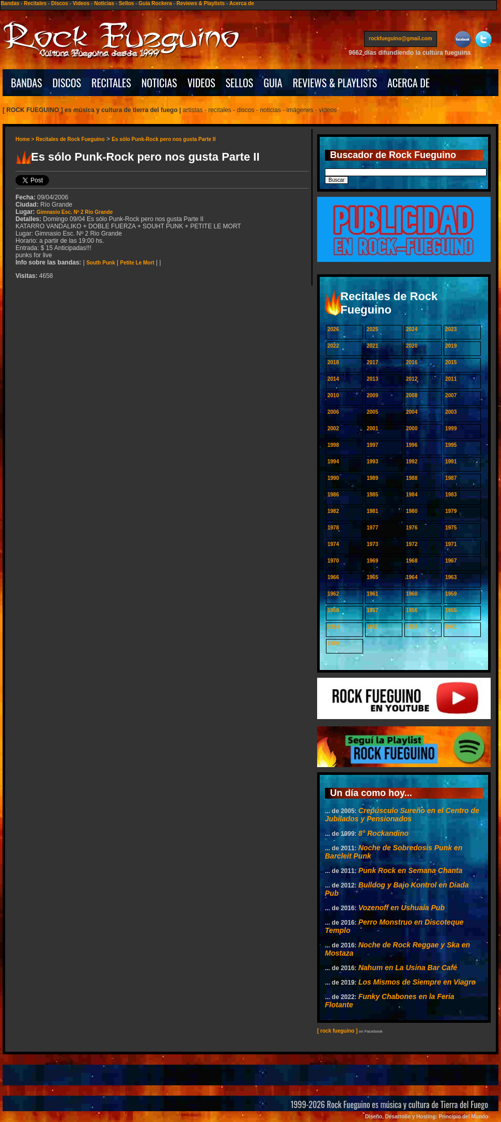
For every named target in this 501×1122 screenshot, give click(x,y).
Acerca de (241, 3)
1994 (333, 461)
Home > (25, 139)
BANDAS (26, 82)
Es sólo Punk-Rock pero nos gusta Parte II (163, 139)
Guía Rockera (154, 3)
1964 (411, 577)
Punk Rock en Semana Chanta (410, 870)
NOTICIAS (159, 82)
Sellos (126, 3)
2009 (372, 395)
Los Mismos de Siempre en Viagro (417, 982)
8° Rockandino (383, 833)
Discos (59, 3)
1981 (372, 511)
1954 (333, 627)
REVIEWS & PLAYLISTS (335, 82)
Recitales (35, 3)
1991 (451, 461)
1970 (333, 561)
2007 (451, 395)
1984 (411, 494)
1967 (451, 561)
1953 (372, 627)
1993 (372, 461)
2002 (333, 428)
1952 (411, 627)
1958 (333, 610)
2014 (333, 379)
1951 (451, 627)
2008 (411, 395)
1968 (411, 561)
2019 (451, 346)
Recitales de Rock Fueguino (70, 139)
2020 (411, 346)
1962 (333, 594)
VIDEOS (201, 82)
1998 (333, 445)
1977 (372, 528)
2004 (411, 412)
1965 (372, 577)
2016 (411, 362)
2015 (451, 362)
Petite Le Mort (137, 263)
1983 (451, 494)
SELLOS (240, 82)
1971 (451, 544)
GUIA (272, 82)
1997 (372, 445)
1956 (411, 610)
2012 (411, 379)
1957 (372, 610)
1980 (411, 511)
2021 (372, 346)
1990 (333, 478)
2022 (333, 346)
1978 (333, 528)
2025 (372, 329)
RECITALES (111, 82)
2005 (372, 412)
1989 (372, 478)
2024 (411, 329)
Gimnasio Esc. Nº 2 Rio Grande (75, 212)
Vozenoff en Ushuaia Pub (401, 907)
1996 (411, 445)
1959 (451, 594)
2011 (451, 379)
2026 (333, 329)
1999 (451, 428)
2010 (333, 395)
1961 (372, 594)
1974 (333, 544)
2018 (333, 362)
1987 (451, 478)
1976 (411, 528)
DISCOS (67, 82)
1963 (451, 577)
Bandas (10, 3)
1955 (451, 610)
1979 (451, 511)
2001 (372, 428)
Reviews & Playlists (201, 3)
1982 (333, 511)
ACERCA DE (408, 82)
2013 (372, 379)
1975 (451, 528)
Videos (81, 3)
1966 (333, 577)
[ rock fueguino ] (337, 1031)
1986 (333, 494)
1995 (451, 445)
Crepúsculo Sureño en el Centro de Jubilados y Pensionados (402, 814)
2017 (372, 362)
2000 (411, 428)
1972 (411, 544)
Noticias (104, 3)
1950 (333, 643)
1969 (372, 561)
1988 (411, 478)
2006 (333, 412)
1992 (411, 461)
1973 (372, 544)
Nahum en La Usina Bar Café (407, 967)
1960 (411, 594)
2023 (451, 329)
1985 (372, 494)
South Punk (100, 263)
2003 (451, 412)
